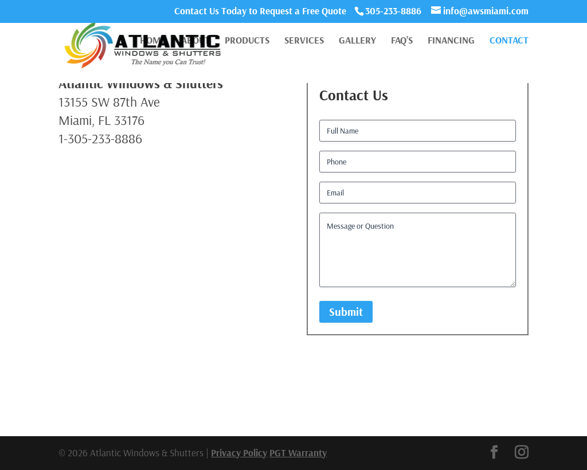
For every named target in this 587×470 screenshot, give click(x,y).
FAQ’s (402, 41)
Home (153, 41)
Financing (451, 41)
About (195, 41)
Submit (346, 311)
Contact (509, 41)
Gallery (357, 41)
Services (304, 41)
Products (247, 41)
